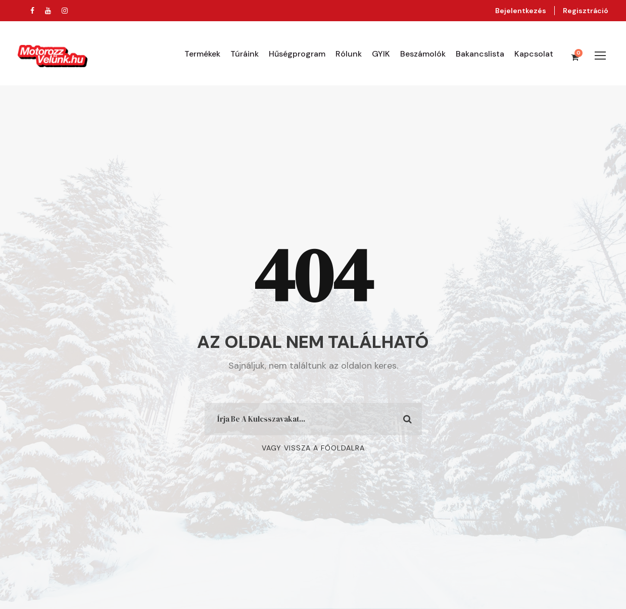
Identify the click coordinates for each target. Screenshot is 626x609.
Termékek (202, 53)
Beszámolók (423, 53)
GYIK (381, 53)
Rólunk (348, 53)
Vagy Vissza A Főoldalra (313, 447)
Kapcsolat (533, 53)
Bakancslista (480, 53)
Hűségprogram (297, 53)
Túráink (244, 53)
